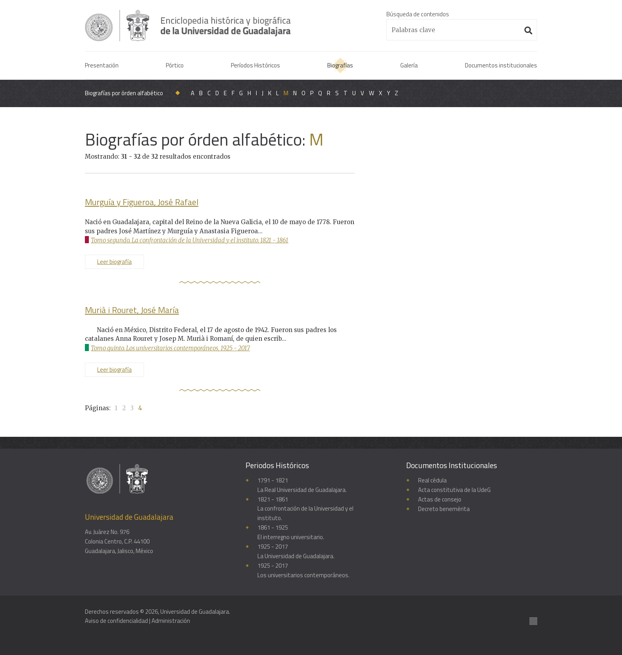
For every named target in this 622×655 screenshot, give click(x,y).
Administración (171, 621)
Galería (409, 65)
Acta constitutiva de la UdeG (454, 489)
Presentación (102, 65)
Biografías (340, 65)
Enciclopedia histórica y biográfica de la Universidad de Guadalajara (189, 25)
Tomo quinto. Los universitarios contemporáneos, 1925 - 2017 (171, 348)
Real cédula (432, 480)
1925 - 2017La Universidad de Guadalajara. (295, 551)
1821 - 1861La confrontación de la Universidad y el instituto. (305, 509)
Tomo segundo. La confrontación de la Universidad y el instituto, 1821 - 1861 (190, 240)
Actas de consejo (439, 499)
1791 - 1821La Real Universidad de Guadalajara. (302, 485)
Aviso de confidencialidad (116, 621)
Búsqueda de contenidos (417, 14)
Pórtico (175, 65)
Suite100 (533, 621)
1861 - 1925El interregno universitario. (290, 532)
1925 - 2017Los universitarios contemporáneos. (303, 570)
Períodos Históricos (255, 65)
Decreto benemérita (444, 508)
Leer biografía (114, 261)
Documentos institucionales (501, 65)
